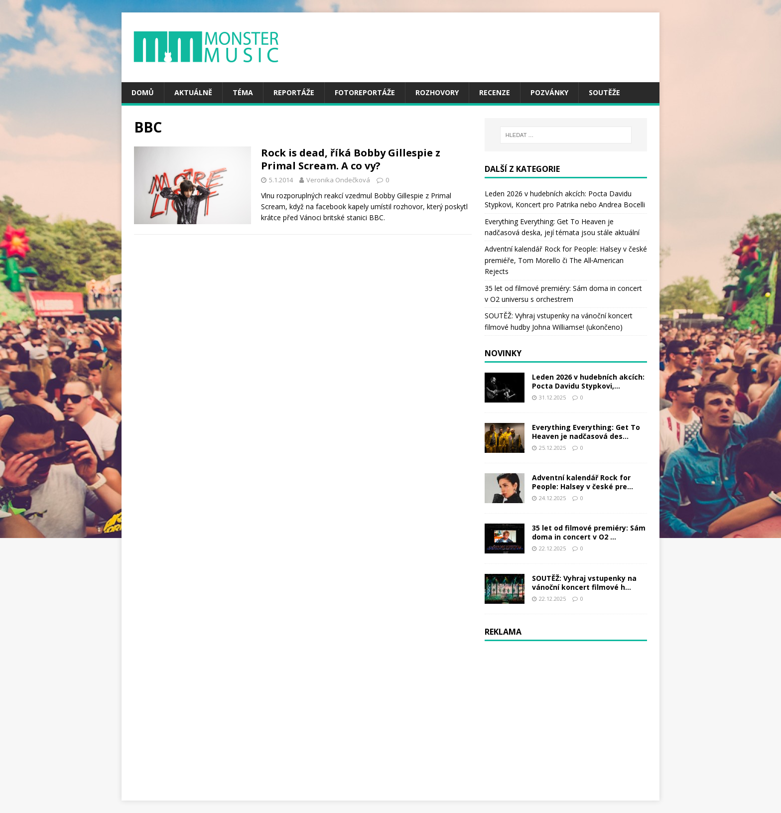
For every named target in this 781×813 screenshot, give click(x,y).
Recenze (494, 92)
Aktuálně (193, 92)
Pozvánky (549, 92)
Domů (142, 92)
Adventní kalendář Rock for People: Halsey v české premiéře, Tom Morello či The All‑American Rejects (566, 260)
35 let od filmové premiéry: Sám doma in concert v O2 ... (589, 532)
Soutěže (604, 92)
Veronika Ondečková (338, 179)
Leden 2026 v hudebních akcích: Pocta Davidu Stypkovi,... (588, 381)
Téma (243, 92)
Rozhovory (437, 92)
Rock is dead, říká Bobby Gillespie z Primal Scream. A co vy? (350, 159)
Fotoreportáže (365, 92)
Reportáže (293, 92)
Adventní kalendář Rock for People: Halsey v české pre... (582, 482)
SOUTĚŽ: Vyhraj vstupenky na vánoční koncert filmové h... (584, 582)
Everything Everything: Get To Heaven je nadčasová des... (586, 431)
